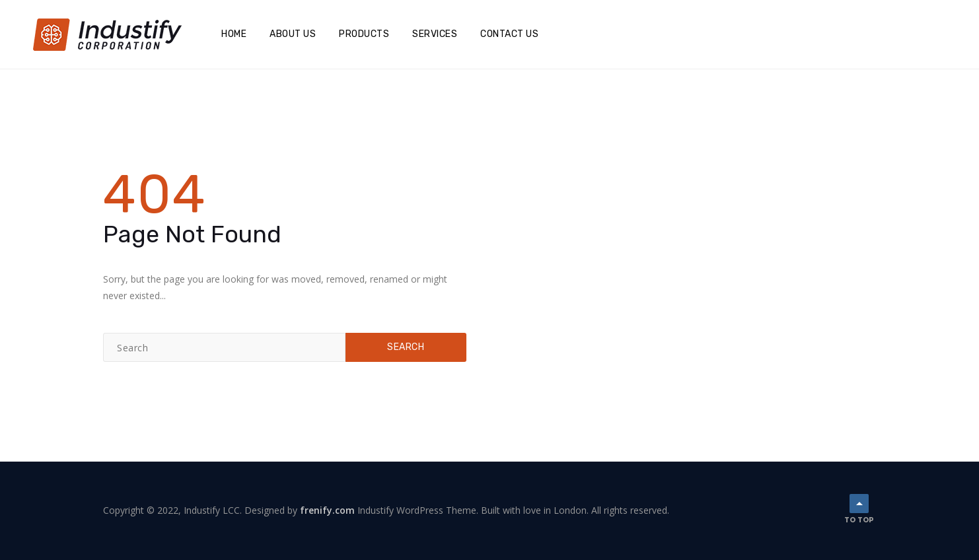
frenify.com (327, 510)
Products (364, 34)
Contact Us (509, 34)
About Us (293, 34)
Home (233, 34)
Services (434, 34)
